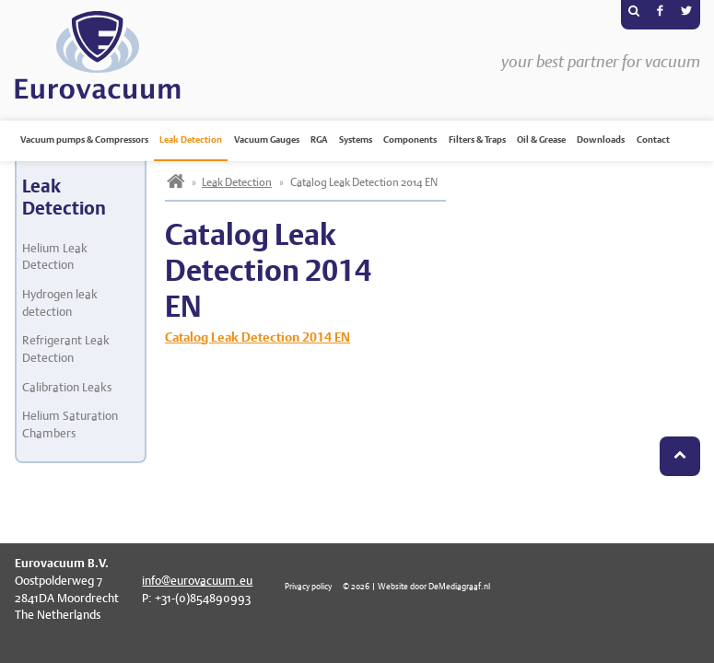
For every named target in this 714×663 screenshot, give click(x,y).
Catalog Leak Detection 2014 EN (257, 337)
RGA (318, 139)
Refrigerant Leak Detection (66, 349)
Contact (653, 139)
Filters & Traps (477, 139)
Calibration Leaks (66, 387)
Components (410, 139)
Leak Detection (190, 139)
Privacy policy (308, 586)
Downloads (601, 139)
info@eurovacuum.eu (197, 580)
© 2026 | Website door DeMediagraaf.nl (416, 586)
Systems (355, 139)
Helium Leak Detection (55, 257)
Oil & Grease (541, 139)
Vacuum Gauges (266, 139)
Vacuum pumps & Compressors (84, 139)
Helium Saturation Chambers (70, 424)
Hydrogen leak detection (60, 303)
